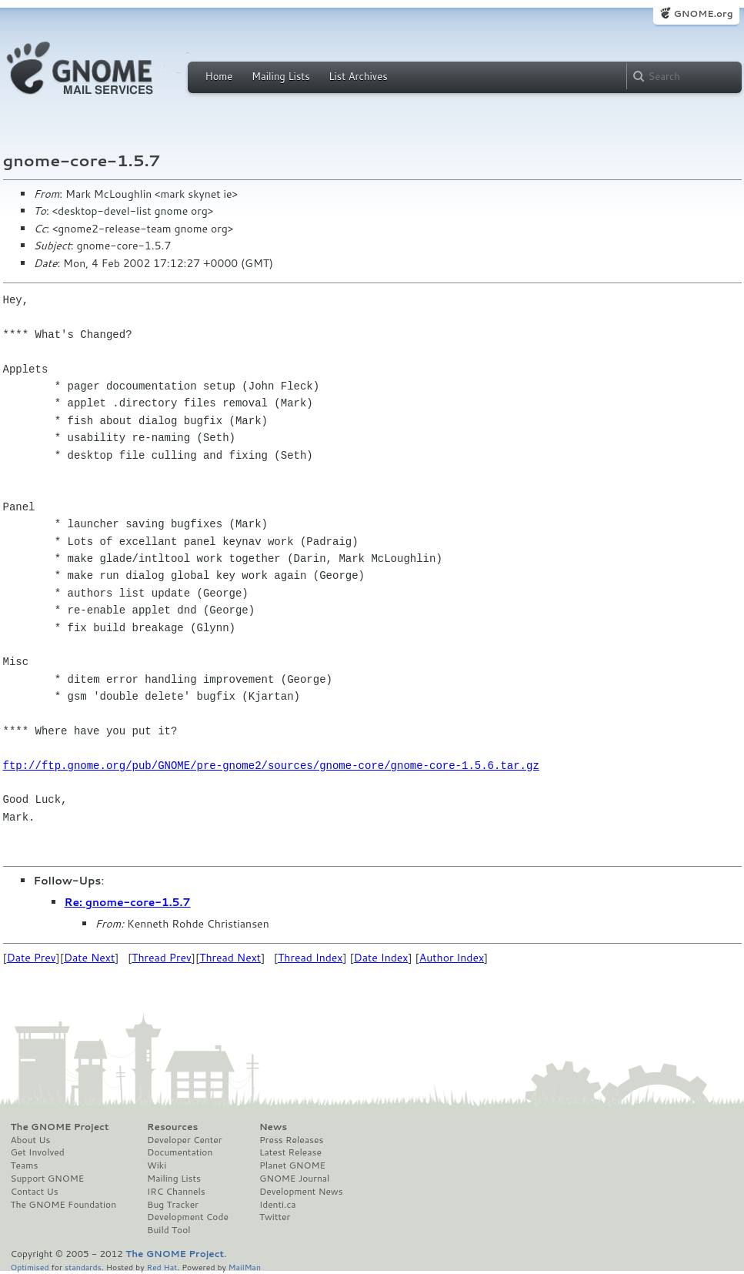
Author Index (451, 957)
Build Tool (168, 1230)
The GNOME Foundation (64, 1205)
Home (219, 76)
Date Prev (31, 957)
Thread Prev (162, 957)
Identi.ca (277, 1205)
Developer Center (184, 1140)
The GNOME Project (60, 1127)
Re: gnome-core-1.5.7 (128, 902)
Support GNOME (48, 1178)
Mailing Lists (281, 76)
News (273, 1127)
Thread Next (230, 957)
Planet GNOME (292, 1165)
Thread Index (310, 957)
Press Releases (291, 1140)
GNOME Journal (294, 1178)
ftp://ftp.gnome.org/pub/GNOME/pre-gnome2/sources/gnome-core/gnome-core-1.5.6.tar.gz (271, 765)
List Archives (358, 76)
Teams (24, 1165)
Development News (301, 1191)
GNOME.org (702, 13)
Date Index (381, 957)
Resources (172, 1127)
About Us (31, 1140)
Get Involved (38, 1152)
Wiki (156, 1165)
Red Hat (161, 1266)
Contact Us (34, 1191)
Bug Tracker (173, 1205)
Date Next (89, 957)
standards (83, 1266)
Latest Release (290, 1152)
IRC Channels (176, 1191)
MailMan (245, 1266)
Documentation (179, 1152)
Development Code (188, 1217)
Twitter (274, 1217)
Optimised (30, 1266)
